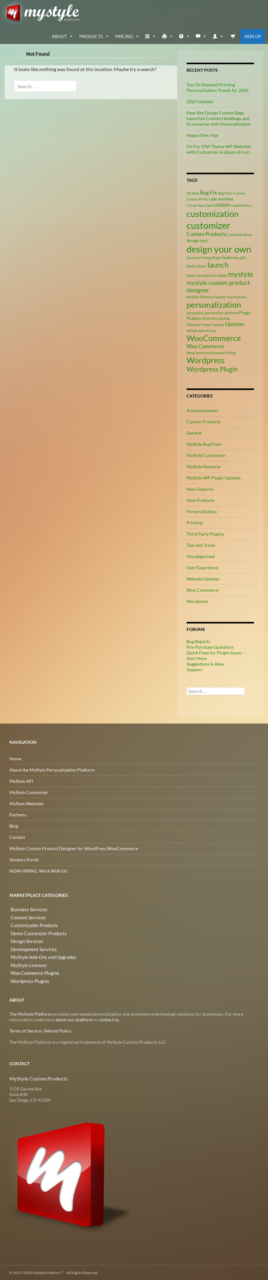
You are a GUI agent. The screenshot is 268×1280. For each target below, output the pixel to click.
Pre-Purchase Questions (210, 646)
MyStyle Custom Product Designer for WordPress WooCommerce (73, 848)
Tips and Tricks (201, 544)
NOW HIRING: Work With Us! (38, 870)
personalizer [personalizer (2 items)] (214, 312)
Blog (13, 825)
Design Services (24, 938)
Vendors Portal (24, 859)
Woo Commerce (202, 589)
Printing (194, 522)
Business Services (26, 909)
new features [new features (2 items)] (236, 297)
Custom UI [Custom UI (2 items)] (235, 235)
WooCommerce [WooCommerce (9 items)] (214, 337)
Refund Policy (57, 1030)
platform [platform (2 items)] (231, 312)
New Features (200, 488)
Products (91, 36)
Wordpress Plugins (27, 976)
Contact (17, 837)
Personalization (202, 511)
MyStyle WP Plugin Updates (214, 477)
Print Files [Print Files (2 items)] (209, 318)
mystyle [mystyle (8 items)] (240, 273)
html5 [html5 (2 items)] (191, 266)
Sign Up (252, 36)
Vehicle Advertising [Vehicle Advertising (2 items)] (201, 330)
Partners (17, 814)
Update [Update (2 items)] (218, 324)
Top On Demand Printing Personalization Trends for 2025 (218, 87)
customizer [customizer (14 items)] (209, 224)
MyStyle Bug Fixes (204, 443)
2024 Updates (200, 101)
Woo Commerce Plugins (32, 968)
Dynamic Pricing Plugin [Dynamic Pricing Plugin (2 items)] (204, 257)
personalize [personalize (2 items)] (195, 312)
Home (15, 758)
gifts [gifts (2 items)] (242, 257)
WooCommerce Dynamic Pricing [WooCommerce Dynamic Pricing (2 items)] (211, 352)
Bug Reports (198, 641)
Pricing (124, 36)
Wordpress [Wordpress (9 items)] (206, 359)
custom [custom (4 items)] (221, 204)
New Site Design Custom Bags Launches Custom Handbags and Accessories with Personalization (219, 118)
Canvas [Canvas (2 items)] (239, 193)
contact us (109, 1019)
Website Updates (203, 578)
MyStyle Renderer (204, 466)
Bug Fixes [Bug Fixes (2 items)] (225, 193)
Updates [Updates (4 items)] (234, 324)
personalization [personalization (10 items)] (214, 304)
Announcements (202, 410)
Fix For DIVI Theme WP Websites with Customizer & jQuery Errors (219, 148)
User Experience (202, 567)
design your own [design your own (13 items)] (219, 248)
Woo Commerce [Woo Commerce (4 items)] (205, 346)
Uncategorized (201, 556)
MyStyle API (21, 780)
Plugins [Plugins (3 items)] (194, 317)
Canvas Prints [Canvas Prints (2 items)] (197, 199)
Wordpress (197, 601)
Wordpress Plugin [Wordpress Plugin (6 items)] (212, 369)
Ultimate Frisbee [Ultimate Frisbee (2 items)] (199, 324)
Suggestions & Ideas (205, 663)
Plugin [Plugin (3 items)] (245, 312)
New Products (200, 500)
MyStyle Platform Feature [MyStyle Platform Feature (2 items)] (206, 297)
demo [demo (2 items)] (248, 235)
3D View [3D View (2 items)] (193, 193)
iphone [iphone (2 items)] (201, 266)
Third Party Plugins (205, 533)
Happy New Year (203, 134)
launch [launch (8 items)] (218, 264)
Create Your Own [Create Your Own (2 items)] (199, 205)
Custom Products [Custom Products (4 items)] (206, 234)
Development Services (30, 946)
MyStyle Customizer (206, 455)
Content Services (25, 916)
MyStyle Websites (26, 803)
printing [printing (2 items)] (224, 318)
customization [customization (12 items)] (213, 214)
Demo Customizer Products (36, 931)
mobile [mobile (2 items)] (222, 275)
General (194, 432)
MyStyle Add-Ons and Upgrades (40, 953)
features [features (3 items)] (230, 257)
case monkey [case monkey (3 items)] (221, 198)
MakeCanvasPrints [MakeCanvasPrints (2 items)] (201, 275)
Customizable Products (32, 923)
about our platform (74, 1019)
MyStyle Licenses (25, 961)
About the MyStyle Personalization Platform (52, 769)
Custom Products (204, 421)
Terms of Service (25, 1030)
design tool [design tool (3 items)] (197, 240)
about (59, 36)
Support (194, 669)
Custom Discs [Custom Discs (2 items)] (241, 205)
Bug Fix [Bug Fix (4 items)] (208, 192)
